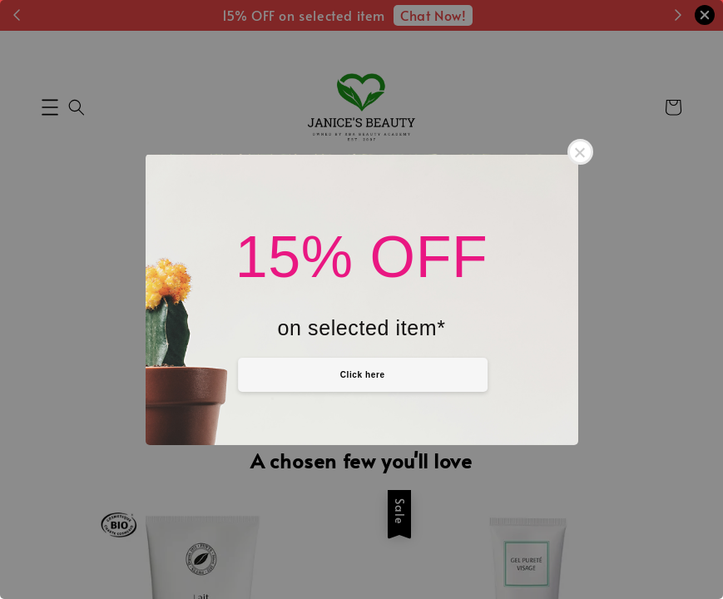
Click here (362, 374)
